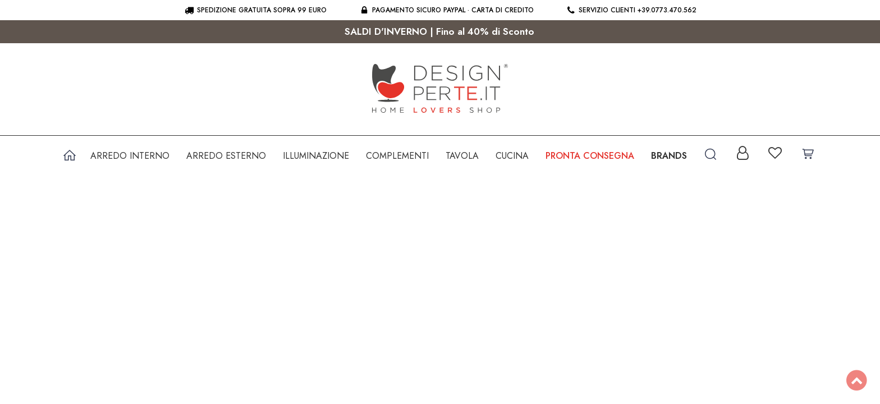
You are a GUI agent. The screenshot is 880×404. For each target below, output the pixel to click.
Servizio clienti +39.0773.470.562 (631, 10)
